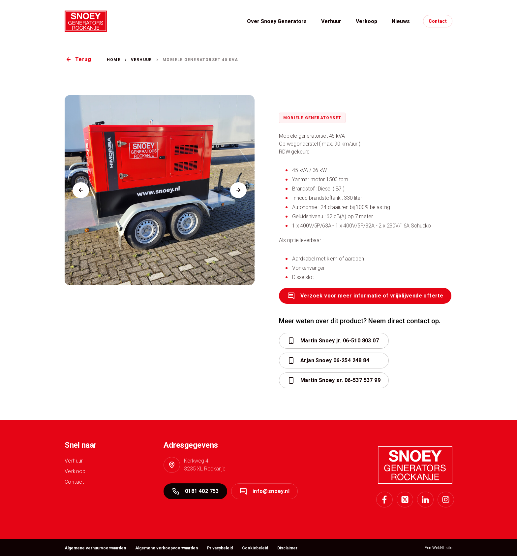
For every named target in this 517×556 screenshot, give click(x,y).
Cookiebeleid (255, 548)
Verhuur (331, 21)
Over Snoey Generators (277, 21)
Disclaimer (287, 548)
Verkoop (366, 21)
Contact (438, 21)
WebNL (438, 547)
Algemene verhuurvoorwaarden (95, 548)
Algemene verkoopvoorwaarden (166, 548)
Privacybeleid (220, 548)
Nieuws (401, 21)
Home (113, 59)
